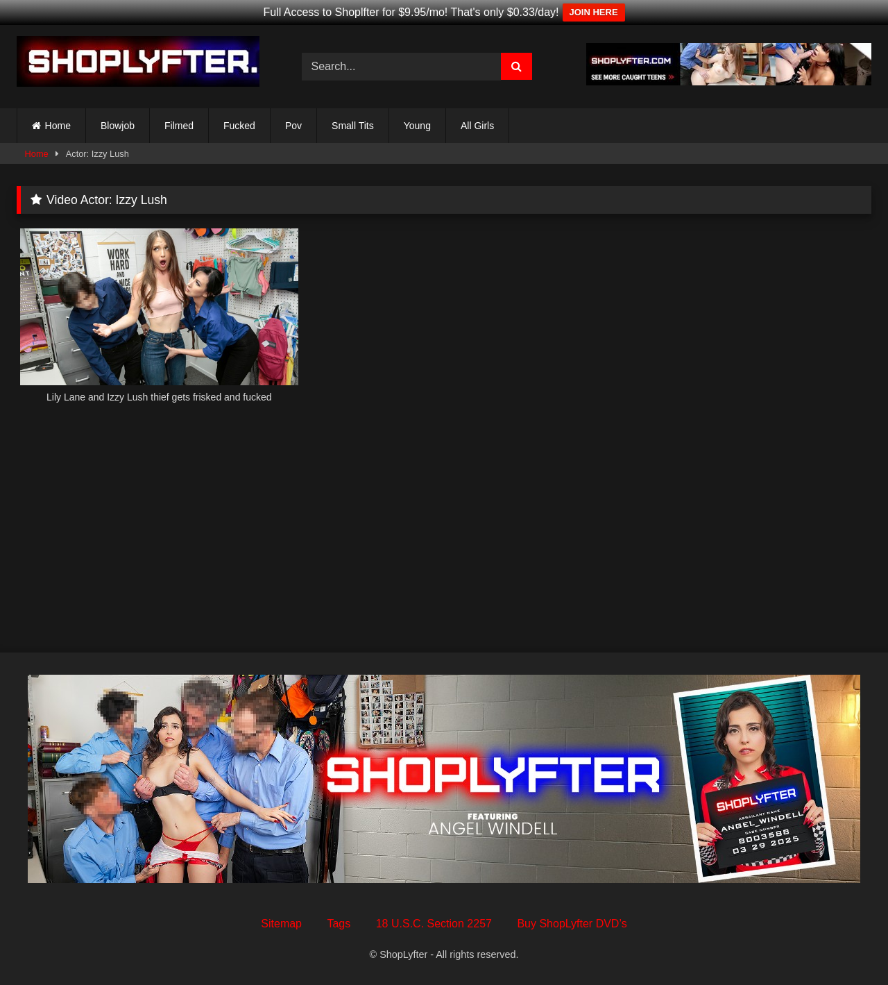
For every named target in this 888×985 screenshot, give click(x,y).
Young (417, 125)
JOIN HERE (594, 12)
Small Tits (353, 125)
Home (58, 125)
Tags (338, 923)
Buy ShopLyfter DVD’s (571, 923)
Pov (293, 125)
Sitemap (281, 923)
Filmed (179, 125)
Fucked (239, 125)
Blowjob (118, 125)
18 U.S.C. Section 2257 (434, 923)
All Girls (477, 125)
